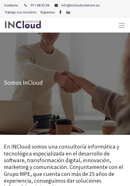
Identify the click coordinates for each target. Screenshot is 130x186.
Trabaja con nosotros (21, 12)
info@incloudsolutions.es (80, 5)
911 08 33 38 (40, 5)
